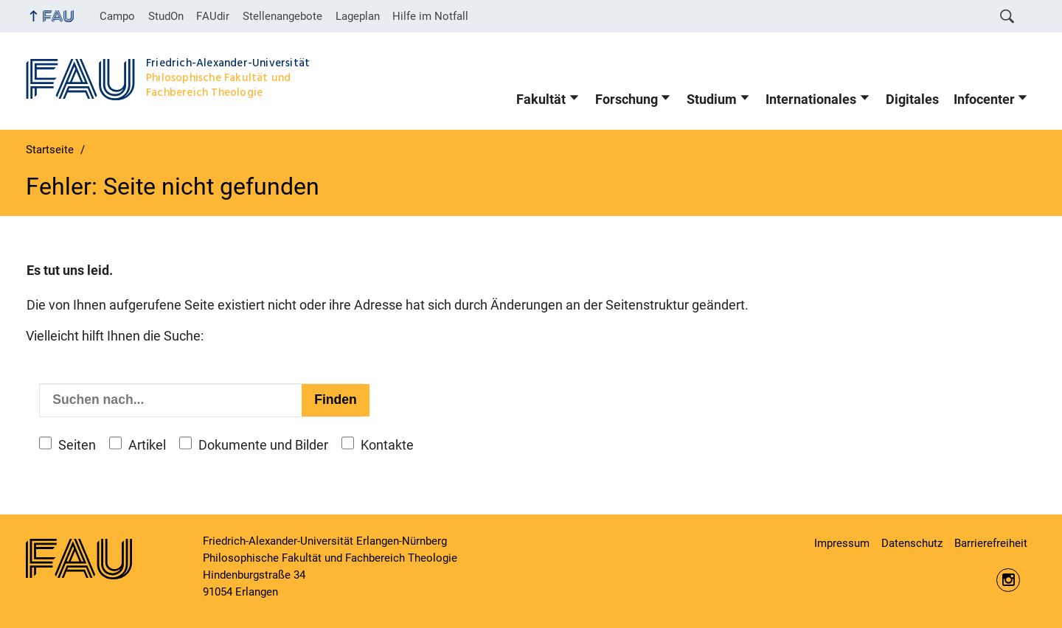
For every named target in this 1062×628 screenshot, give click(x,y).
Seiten (77, 445)
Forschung (626, 99)
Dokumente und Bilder (263, 445)
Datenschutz (912, 543)
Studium (712, 99)
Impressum (842, 543)
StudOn (166, 16)
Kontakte (387, 445)
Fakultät (541, 99)
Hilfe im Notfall (430, 16)
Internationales (811, 99)
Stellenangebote (282, 16)
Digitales (912, 99)
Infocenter (984, 99)
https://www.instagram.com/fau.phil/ (1008, 580)
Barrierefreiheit (990, 543)
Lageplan (358, 16)
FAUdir (212, 16)
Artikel (147, 445)
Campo (117, 16)
